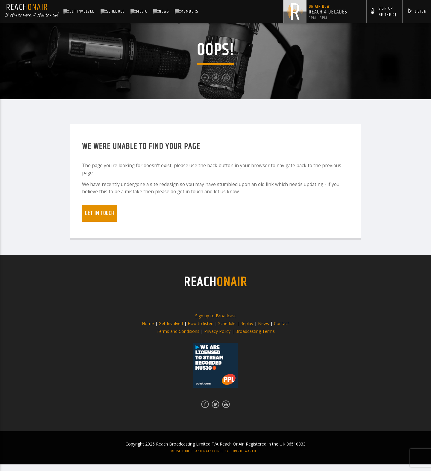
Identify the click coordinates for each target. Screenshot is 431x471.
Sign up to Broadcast (215, 322)
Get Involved (82, 11)
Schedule (116, 11)
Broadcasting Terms (255, 338)
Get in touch (99, 219)
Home (148, 330)
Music (141, 11)
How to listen (200, 330)
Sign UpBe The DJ (383, 12)
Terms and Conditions (178, 338)
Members (189, 11)
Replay (246, 330)
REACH (215, 288)
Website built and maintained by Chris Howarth (213, 458)
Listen (417, 11)
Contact (281, 330)
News (164, 11)
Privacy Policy (217, 338)
